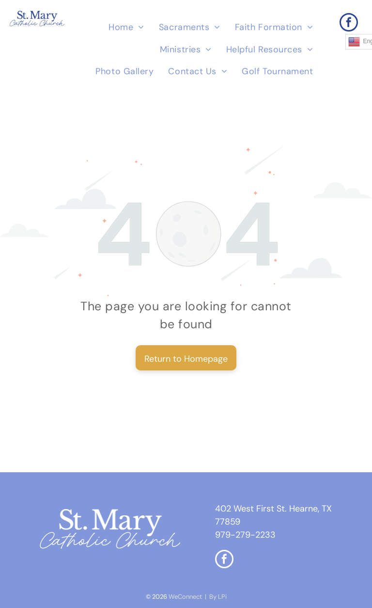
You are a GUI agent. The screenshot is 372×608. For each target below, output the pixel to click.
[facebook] (349, 23)
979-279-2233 (245, 535)
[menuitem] (126, 27)
